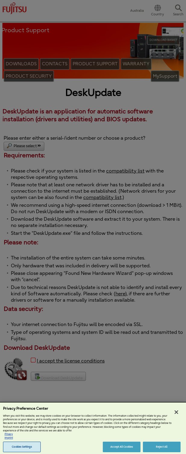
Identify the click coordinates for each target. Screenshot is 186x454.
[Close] (176, 414)
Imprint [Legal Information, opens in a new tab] (9, 440)
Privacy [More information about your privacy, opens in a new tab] (9, 436)
